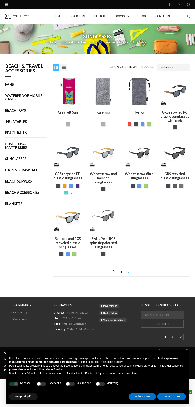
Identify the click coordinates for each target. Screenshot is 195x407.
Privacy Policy (110, 306)
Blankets (13, 204)
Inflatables (16, 122)
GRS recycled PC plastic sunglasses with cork (175, 116)
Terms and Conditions (114, 320)
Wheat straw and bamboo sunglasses (103, 178)
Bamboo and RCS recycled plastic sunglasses (68, 242)
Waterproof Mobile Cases (23, 97)
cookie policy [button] (114, 361)
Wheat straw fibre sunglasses (139, 176)
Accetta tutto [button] (171, 396)
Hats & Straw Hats (22, 170)
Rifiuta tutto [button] (142, 396)
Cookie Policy (110, 313)
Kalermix (103, 112)
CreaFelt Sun (68, 112)
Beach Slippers (18, 181)
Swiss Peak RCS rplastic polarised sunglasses (103, 242)
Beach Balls (16, 133)
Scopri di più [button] (23, 396)
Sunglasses (15, 159)
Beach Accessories (22, 193)
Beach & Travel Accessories (24, 68)
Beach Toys (15, 110)
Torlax (139, 112)
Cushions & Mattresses (16, 146)
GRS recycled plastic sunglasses (175, 176)
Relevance (174, 67)
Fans (9, 85)
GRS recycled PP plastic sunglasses (68, 176)
